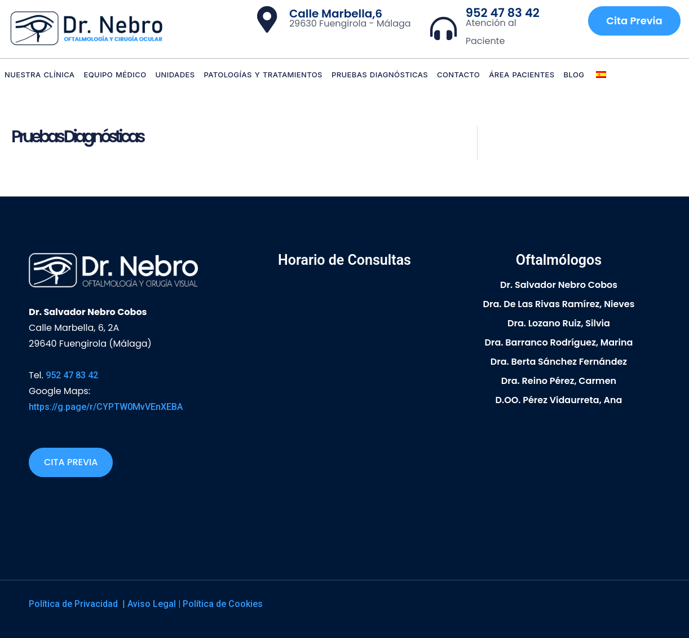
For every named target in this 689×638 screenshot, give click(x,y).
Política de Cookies (223, 603)
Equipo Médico (114, 74)
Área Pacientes (521, 74)
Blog (574, 74)
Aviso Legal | (155, 603)
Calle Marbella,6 (335, 13)
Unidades (175, 74)
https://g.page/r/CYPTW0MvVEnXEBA (106, 406)
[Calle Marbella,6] (267, 19)
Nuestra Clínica (39, 74)
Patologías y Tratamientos (263, 74)
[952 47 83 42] (443, 28)
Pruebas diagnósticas (380, 74)
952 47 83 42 (503, 13)
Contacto (458, 74)
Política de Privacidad (74, 603)
